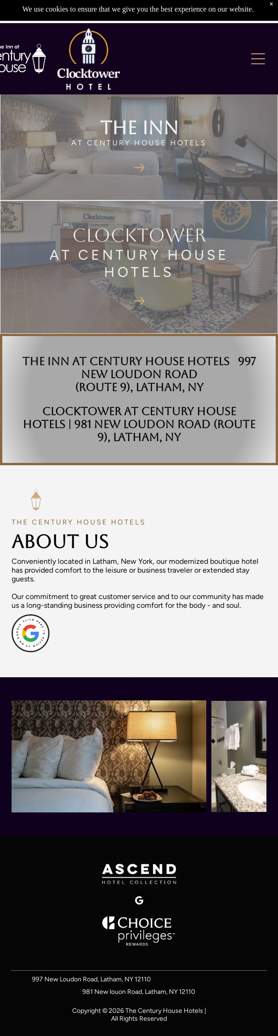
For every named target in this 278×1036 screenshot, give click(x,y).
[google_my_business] (139, 902)
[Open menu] (258, 59)
